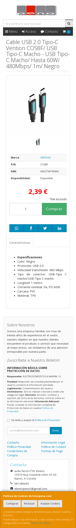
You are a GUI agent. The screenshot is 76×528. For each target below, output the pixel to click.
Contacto (49, 31)
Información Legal (53, 442)
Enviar (55, 430)
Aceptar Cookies (50, 503)
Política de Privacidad (47, 420)
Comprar (54, 208)
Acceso (29, 31)
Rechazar (29, 503)
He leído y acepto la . (35, 420)
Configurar (12, 503)
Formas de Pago (52, 451)
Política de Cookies (41, 523)
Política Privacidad (19, 447)
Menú (11, 31)
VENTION (45, 157)
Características (20, 242)
